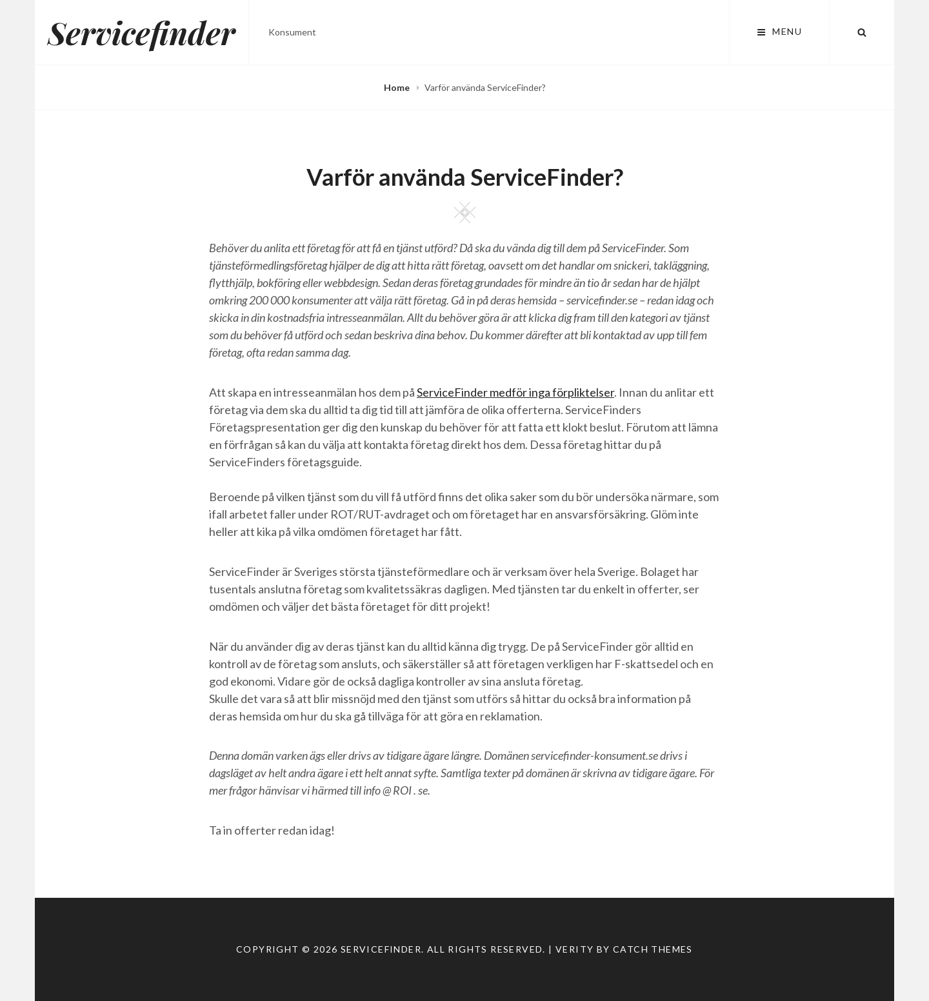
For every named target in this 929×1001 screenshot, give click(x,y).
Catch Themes (653, 949)
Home (398, 87)
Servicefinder (141, 32)
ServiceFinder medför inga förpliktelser (515, 392)
